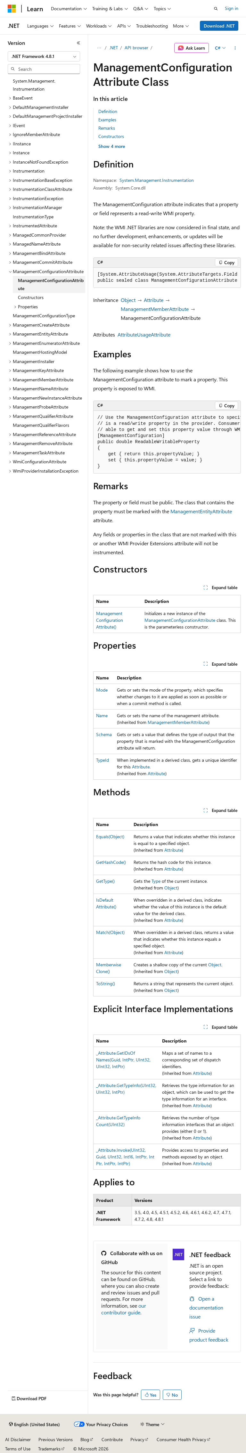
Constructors (111, 136)
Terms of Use (17, 1449)
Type (156, 881)
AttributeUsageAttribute (144, 334)
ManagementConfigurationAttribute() (109, 620)
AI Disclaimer (18, 1439)
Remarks (106, 128)
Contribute (112, 1439)
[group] (167, 278)
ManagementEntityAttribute (201, 511)
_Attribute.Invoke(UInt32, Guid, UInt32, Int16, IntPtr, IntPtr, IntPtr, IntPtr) (125, 1156)
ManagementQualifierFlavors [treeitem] (41, 425)
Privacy (137, 1439)
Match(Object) (110, 932)
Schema (104, 734)
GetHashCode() (111, 862)
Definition (107, 111)
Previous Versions (55, 1439)
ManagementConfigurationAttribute (179, 620)
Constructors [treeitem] (31, 297)
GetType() (105, 881)
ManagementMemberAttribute (155, 308)
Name (102, 715)
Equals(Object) (110, 836)
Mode (102, 690)
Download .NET (219, 26)
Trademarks (49, 1449)
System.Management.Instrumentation (156, 180)
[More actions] (235, 48)
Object (128, 299)
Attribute (153, 299)
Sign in (231, 8)
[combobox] (44, 56)
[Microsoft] (12, 8)
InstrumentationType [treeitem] (33, 217)
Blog (84, 1439)
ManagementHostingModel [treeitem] (40, 352)
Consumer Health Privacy (181, 1439)
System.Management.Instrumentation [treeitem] (34, 85)
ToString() (105, 983)
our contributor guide (123, 1309)
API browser (136, 48)
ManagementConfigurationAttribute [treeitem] (51, 284)
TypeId (102, 760)
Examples (107, 120)
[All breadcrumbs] (98, 48)
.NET (113, 48)
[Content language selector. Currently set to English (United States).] (34, 1424)
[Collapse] (78, 43)
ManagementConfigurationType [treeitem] (44, 316)
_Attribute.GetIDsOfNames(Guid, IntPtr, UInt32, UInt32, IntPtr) (123, 1059)
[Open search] (215, 8)
